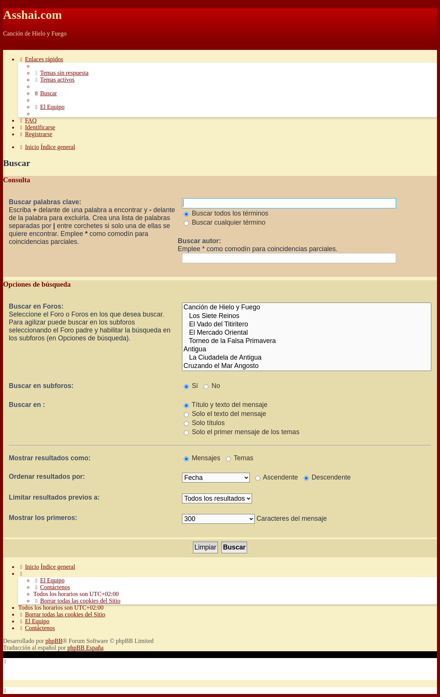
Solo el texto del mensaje (225, 414)
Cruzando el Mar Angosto (307, 366)
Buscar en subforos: (41, 386)
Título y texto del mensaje (225, 404)
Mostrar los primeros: (43, 518)
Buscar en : (27, 404)
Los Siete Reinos (307, 316)
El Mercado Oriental (307, 333)
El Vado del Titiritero (307, 324)
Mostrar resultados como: (49, 458)
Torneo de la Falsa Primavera (307, 341)
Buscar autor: (199, 241)
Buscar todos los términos (226, 213)
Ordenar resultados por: (47, 476)
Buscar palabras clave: (45, 202)
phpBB (53, 641)
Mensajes (202, 458)
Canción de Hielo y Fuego (307, 307)
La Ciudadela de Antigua (307, 358)
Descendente (327, 477)
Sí (191, 386)
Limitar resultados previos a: (54, 497)
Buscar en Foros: (36, 306)
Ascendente (276, 477)
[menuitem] (61, 73)
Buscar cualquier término (225, 222)
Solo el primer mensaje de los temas (241, 432)
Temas (239, 458)
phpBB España (85, 647)
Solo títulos (204, 423)
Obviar (11, 46)
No (212, 386)
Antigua (307, 349)
